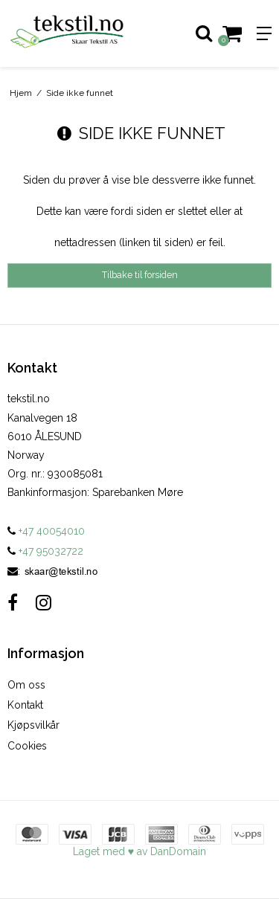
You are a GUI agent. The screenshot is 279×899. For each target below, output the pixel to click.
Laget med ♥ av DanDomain (139, 851)
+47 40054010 (46, 531)
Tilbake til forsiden (140, 274)
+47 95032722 (45, 551)
